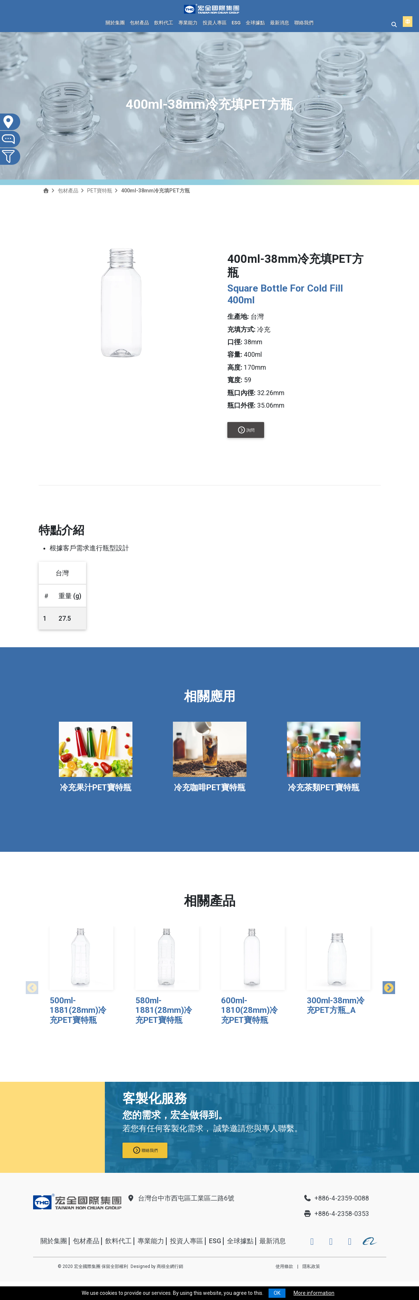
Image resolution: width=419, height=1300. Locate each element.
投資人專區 (215, 22)
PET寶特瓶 (99, 190)
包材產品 (139, 22)
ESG (236, 22)
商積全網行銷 (170, 1266)
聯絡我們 (303, 22)
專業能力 (188, 22)
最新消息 (279, 22)
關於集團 (115, 22)
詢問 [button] (246, 429)
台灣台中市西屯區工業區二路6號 (180, 1198)
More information (314, 1293)
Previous (29, 986)
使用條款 (284, 1266)
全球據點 (255, 22)
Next (386, 986)
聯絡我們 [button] (145, 1150)
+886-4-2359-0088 (336, 1198)
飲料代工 (163, 22)
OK (277, 1293)
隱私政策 (311, 1266)
